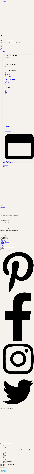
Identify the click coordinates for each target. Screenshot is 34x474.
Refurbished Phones (8, 76)
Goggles (6, 93)
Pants (6, 60)
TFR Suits (7, 92)
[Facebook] (18, 340)
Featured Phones (8, 75)
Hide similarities (6, 445)
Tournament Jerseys (8, 58)
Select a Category (3, 40)
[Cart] (17, 49)
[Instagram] (18, 376)
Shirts (6, 59)
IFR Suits (7, 91)
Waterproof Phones (8, 73)
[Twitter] (18, 406)
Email (1, 247)
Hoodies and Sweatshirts (9, 84)
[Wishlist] (17, 47)
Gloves (6, 89)
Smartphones (7, 72)
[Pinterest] (18, 291)
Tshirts (6, 81)
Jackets (6, 83)
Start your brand (10, 79)
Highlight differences (7, 447)
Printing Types (7, 82)
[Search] (19, 42)
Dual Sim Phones (8, 74)
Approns (6, 90)
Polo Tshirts (7, 57)
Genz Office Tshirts (8, 61)
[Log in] (1, 44)
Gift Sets (6, 66)
